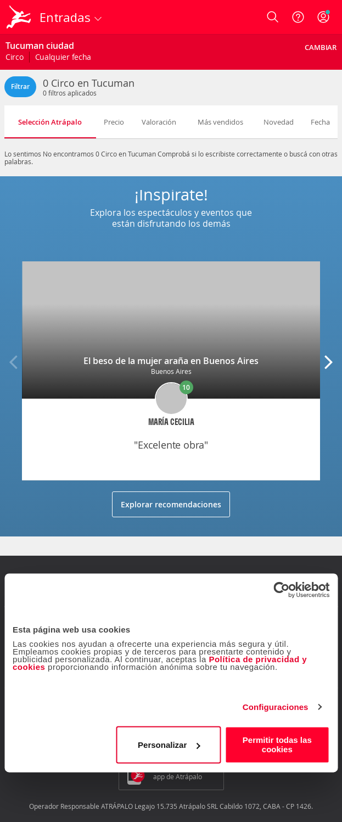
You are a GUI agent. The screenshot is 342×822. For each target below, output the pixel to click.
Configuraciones (276, 707)
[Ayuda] (298, 17)
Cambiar (321, 47)
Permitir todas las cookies (277, 744)
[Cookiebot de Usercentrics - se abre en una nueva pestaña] (281, 589)
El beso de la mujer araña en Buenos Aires (171, 361)
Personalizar (169, 745)
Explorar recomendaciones (171, 504)
